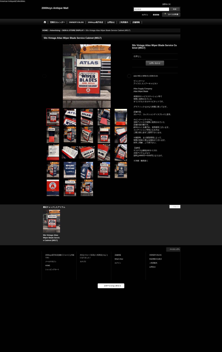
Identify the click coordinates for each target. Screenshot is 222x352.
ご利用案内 (153, 263)
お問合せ (152, 267)
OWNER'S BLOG (155, 255)
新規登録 (156, 15)
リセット (176, 206)
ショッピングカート (52, 269)
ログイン (145, 15)
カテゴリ (83, 261)
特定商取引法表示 (155, 259)
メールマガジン (50, 261)
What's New (119, 259)
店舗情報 (118, 255)
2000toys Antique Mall (55, 8)
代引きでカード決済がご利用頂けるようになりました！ (94, 256)
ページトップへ (175, 249)
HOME (47, 265)
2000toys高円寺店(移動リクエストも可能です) (59, 256)
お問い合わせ (154, 63)
